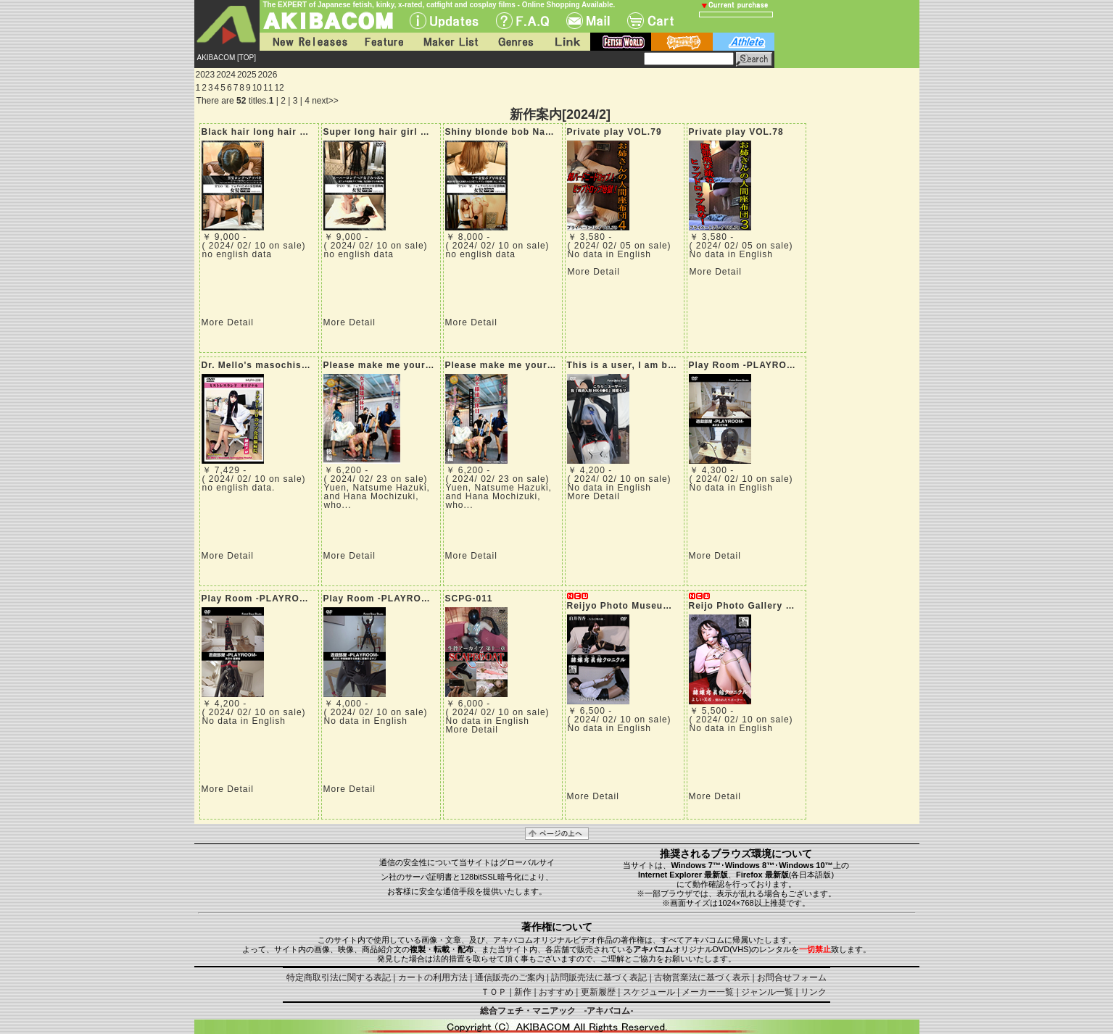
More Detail (228, 322)
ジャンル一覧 (767, 992)
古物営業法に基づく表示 (702, 977)
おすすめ (556, 992)
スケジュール (649, 992)
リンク (813, 992)
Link (566, 42)
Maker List (450, 42)
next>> (325, 101)
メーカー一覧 (708, 992)
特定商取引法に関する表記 (338, 977)
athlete (743, 42)
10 (257, 88)
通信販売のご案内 (510, 977)
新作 (522, 992)
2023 (205, 75)
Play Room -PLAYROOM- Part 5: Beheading (792, 365)
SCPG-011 (469, 598)
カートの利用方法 (433, 977)
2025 (247, 75)
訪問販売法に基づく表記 (599, 977)
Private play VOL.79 (614, 132)
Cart (650, 21)
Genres (514, 42)
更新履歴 (598, 992)
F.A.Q (522, 21)
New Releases (307, 42)
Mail (588, 21)
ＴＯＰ (494, 992)
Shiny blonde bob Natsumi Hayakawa (534, 132)
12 (279, 88)
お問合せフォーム (792, 977)
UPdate (444, 21)
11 (268, 88)
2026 (268, 75)
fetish (620, 42)
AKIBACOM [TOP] (227, 58)
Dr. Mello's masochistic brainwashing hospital (313, 365)
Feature (383, 42)
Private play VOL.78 (736, 132)
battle (682, 42)
